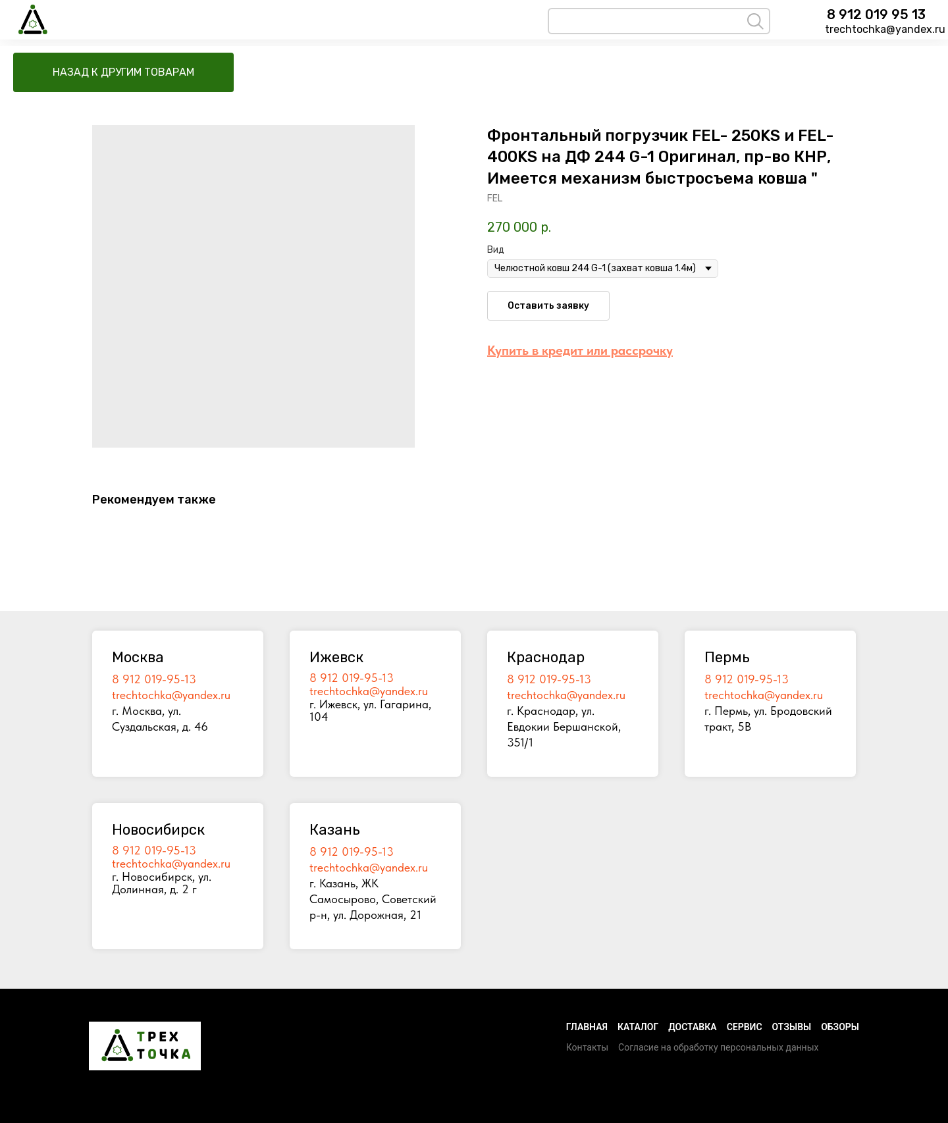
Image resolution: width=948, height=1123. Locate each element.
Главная (587, 1027)
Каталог (638, 1027)
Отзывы (792, 1027)
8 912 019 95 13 (876, 14)
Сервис (744, 1027)
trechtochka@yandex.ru (885, 29)
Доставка (692, 1027)
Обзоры (840, 1027)
